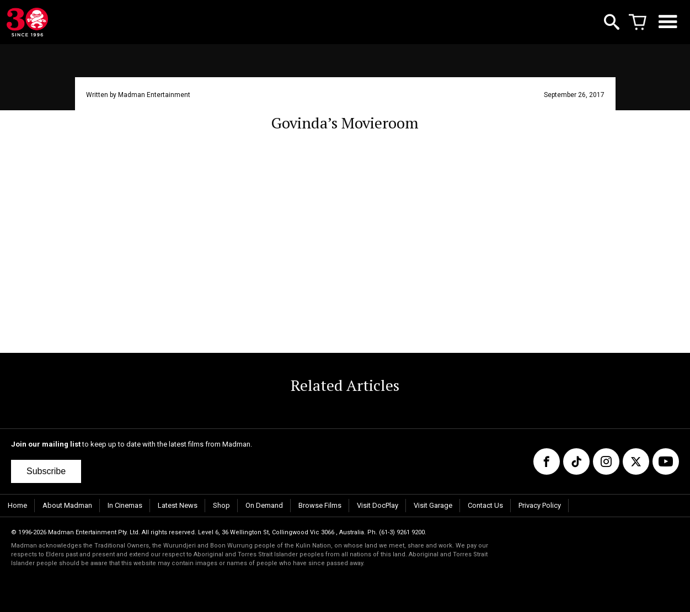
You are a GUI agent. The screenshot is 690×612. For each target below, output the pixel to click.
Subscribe (46, 471)
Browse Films (319, 505)
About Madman (67, 505)
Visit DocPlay (377, 505)
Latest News (177, 505)
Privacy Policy (539, 505)
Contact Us (485, 505)
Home (17, 505)
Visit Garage (433, 505)
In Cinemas (125, 505)
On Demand (264, 505)
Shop (221, 505)
